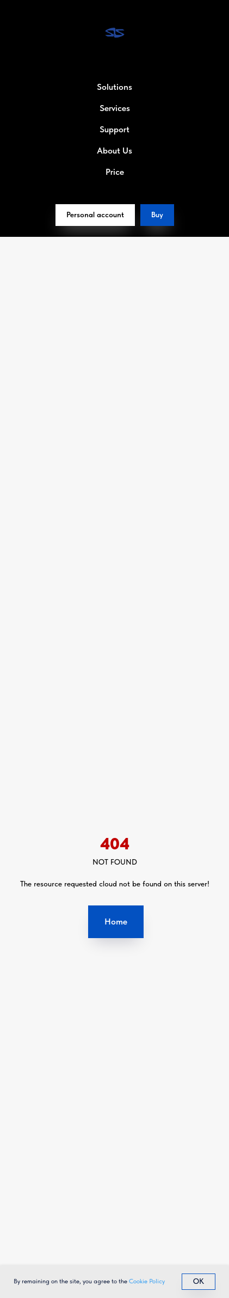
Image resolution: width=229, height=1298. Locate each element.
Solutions (114, 87)
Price (115, 172)
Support (114, 129)
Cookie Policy (147, 1281)
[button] (157, 215)
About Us (114, 150)
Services (115, 108)
